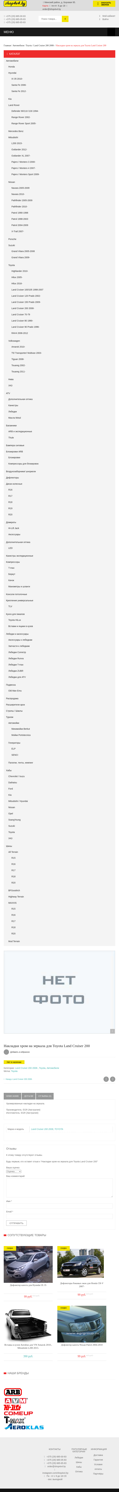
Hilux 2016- (16, 283)
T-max (11, 568)
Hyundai (12, 73)
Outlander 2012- (19, 149)
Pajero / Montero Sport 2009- (25, 174)
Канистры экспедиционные (19, 556)
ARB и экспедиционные (20, 431)
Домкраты (11, 522)
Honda (11, 66)
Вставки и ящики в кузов (20, 626)
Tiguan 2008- (17, 359)
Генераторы (14, 743)
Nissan (11, 182)
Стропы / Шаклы (14, 711)
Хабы (8, 770)
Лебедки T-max (15, 664)
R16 (10, 489)
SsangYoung (14, 819)
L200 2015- (16, 143)
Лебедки (12, 411)
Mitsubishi (13, 137)
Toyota (29, 45)
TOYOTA (58, 1129)
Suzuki (11, 245)
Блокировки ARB (14, 451)
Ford (10, 788)
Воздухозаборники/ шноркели (21, 471)
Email (9, 1211)
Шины (9, 846)
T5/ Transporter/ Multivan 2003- (26, 353)
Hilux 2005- (16, 277)
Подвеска (11, 685)
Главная (7, 45)
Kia (9, 99)
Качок (11, 580)
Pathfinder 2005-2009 (21, 200)
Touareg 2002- (18, 365)
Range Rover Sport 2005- (23, 123)
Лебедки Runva (16, 658)
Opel (10, 813)
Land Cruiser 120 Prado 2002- (26, 296)
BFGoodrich (14, 890)
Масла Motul (14, 418)
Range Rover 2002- (20, 117)
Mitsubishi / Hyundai (18, 801)
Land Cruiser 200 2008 (42, 1129)
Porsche (12, 239)
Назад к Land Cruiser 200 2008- (18, 1079)
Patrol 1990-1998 (19, 213)
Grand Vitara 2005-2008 (23, 251)
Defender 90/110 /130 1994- (25, 111)
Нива (10, 379)
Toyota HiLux (14, 620)
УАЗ (10, 385)
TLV (10, 606)
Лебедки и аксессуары (17, 634)
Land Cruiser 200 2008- (43, 45)
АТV (8, 393)
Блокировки (14, 457)
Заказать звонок (103, 4)
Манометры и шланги (19, 586)
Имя (9, 1201)
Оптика (79, 1447)
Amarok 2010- (18, 347)
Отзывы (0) (45, 1096)
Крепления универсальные (19, 600)
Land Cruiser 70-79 (20, 314)
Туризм (9, 717)
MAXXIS (12, 903)
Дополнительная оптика (20, 399)
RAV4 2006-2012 (19, 333)
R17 (10, 496)
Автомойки (13, 723)
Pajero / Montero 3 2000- (23, 162)
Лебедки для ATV (17, 677)
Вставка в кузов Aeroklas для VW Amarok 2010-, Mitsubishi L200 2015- (94, 1275)
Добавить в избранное (20, 1052)
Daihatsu (12, 782)
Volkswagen (14, 341)
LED (10, 548)
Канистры (13, 405)
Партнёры (98, 1449)
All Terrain (13, 852)
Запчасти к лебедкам (19, 646)
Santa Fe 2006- (18, 85)
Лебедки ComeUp (17, 652)
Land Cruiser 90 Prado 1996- (25, 327)
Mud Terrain (14, 941)
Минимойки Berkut (20, 729)
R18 (10, 502)
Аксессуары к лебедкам (20, 640)
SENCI (14, 755)
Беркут (11, 574)
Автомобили (18, 45)
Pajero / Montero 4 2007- (23, 168)
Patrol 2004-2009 (19, 225)
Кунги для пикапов (15, 614)
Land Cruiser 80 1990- (22, 320)
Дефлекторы (12, 477)
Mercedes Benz (15, 131)
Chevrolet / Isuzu (16, 776)
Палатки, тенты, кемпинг (20, 762)
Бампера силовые (15, 445)
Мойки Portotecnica (21, 735)
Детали (28, 1096)
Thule (11, 437)
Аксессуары (14, 534)
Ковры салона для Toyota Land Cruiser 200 (106, 1079)
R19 (10, 508)
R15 (13, 858)
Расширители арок (15, 704)
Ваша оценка (12, 1167)
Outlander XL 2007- (20, 155)
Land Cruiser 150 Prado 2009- (26, 302)
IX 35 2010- (17, 79)
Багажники (11, 425)
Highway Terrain (16, 896)
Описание (12, 1096)
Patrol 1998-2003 (19, 219)
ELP (13, 748)
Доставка (98, 1430)
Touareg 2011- (18, 371)
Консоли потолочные (16, 594)
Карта (45, 5)
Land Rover (14, 105)
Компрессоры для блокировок (23, 463)
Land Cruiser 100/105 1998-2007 (27, 289)
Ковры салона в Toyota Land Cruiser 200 (112, 1079)
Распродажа (12, 698)
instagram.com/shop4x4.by (55, 1448)
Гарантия (98, 1435)
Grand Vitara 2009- (20, 257)
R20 (10, 514)
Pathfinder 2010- (19, 206)
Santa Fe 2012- (18, 91)
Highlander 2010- (19, 271)
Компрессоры (13, 562)
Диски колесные (14, 484)
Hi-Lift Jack (13, 528)
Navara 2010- (18, 194)
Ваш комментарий (15, 1176)
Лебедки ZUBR (15, 671)
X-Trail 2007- (17, 231)
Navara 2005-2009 (20, 188)
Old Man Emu (15, 690)
